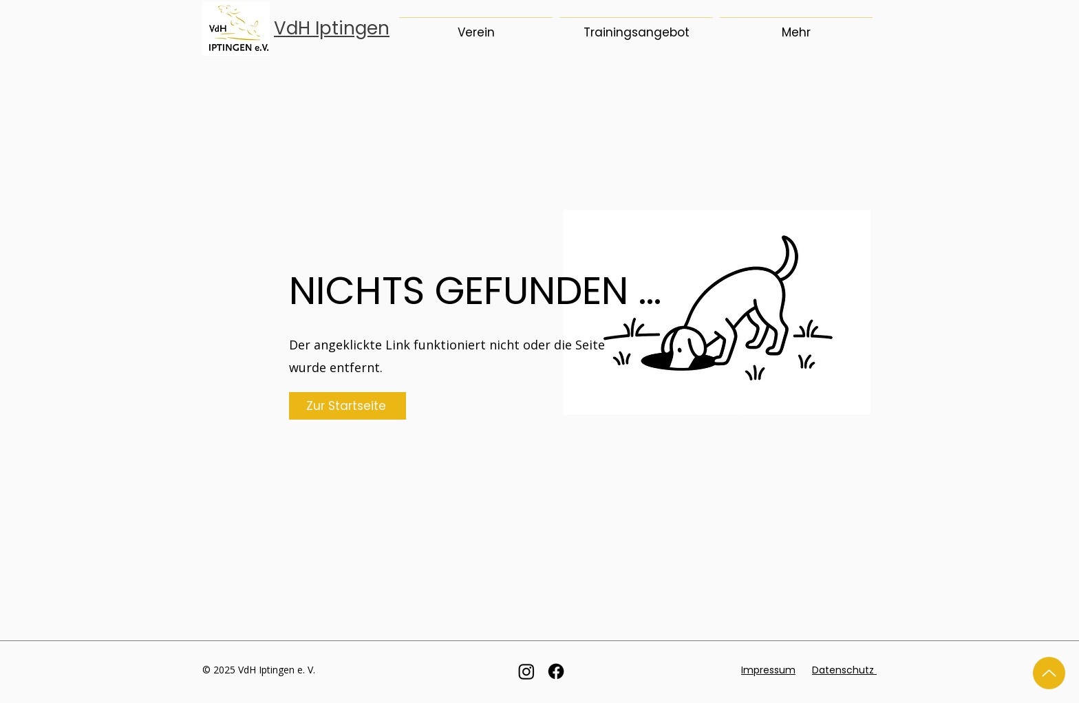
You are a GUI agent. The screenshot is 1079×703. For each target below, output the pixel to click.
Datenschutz (844, 670)
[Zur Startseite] (347, 406)
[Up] (1049, 673)
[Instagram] (526, 671)
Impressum (768, 670)
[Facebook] (556, 671)
